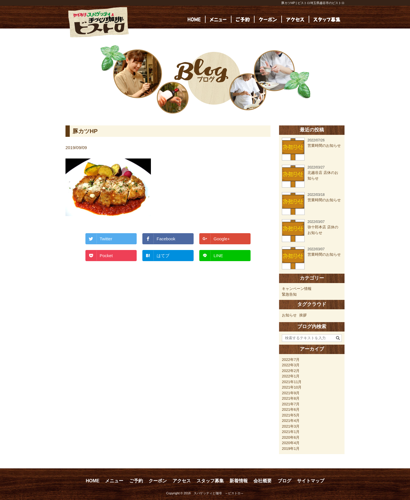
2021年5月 (291, 415)
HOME (92, 480)
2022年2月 (291, 371)
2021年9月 (291, 393)
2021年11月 (292, 382)
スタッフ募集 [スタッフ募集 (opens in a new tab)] (210, 480)
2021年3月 (291, 426)
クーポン (158, 480)
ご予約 (136, 480)
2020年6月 (291, 437)
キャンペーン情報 (296, 288)
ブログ (284, 480)
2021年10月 (292, 387)
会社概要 (262, 480)
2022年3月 (291, 365)
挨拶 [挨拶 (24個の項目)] (303, 315)
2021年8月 (291, 398)
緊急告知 (289, 294)
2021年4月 (291, 420)
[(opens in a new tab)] (326, 19)
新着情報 (238, 480)
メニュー (114, 480)
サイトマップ (310, 480)
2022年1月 (291, 376)
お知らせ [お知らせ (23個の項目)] (289, 315)
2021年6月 (291, 409)
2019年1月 (291, 448)
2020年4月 (291, 443)
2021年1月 (291, 432)
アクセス (182, 480)
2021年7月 (291, 404)
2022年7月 (291, 359)
